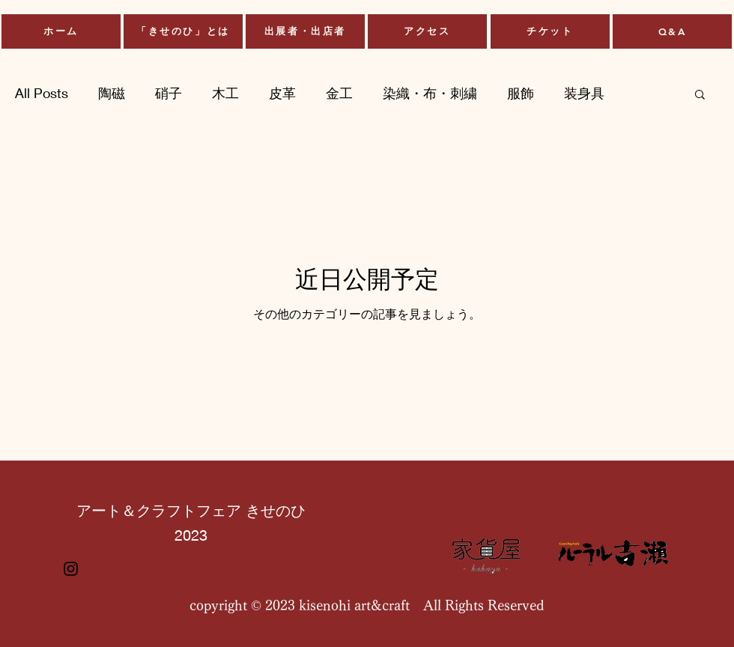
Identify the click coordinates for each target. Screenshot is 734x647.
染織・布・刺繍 (430, 93)
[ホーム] (61, 31)
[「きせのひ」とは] (183, 31)
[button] (700, 95)
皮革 (282, 93)
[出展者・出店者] (305, 31)
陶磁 (111, 93)
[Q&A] (672, 31)
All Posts (41, 93)
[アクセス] (427, 31)
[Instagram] (70, 568)
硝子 (168, 93)
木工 (225, 93)
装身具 (584, 93)
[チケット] (550, 31)
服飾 (520, 93)
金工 (339, 93)
